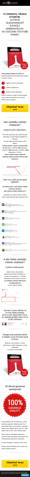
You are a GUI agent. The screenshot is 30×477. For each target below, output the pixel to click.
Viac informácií (24, 473)
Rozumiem (25, 475)
